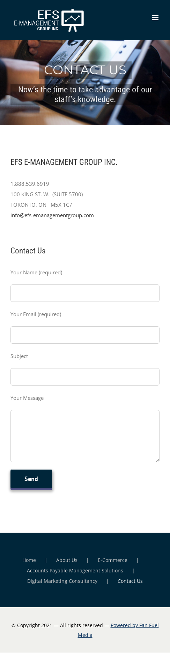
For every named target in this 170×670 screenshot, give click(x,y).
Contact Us (130, 581)
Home (29, 560)
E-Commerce (112, 560)
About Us (66, 560)
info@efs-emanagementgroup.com (52, 215)
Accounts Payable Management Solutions (75, 570)
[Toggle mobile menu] (156, 17)
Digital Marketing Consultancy (62, 581)
